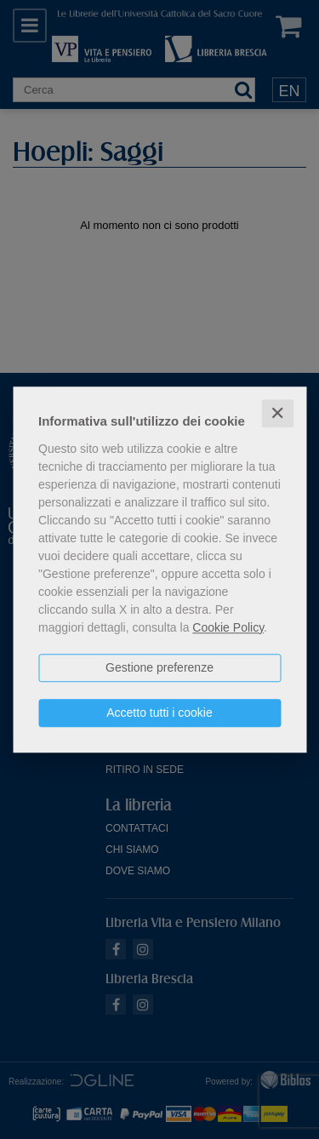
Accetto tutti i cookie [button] (159, 712)
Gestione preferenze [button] (159, 667)
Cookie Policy (228, 627)
